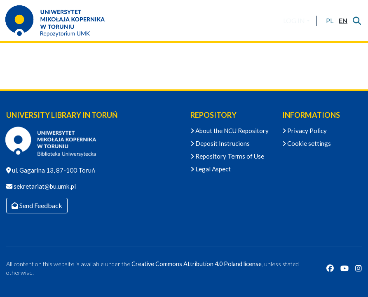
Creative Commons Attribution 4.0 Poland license (196, 263)
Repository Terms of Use (227, 156)
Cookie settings (306, 143)
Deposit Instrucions (220, 143)
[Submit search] (357, 21)
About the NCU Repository (229, 130)
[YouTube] (344, 268)
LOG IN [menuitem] (294, 20)
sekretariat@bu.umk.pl (44, 186)
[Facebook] (330, 268)
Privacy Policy (304, 130)
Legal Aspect (210, 169)
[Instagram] (358, 268)
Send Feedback (37, 205)
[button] (329, 21)
